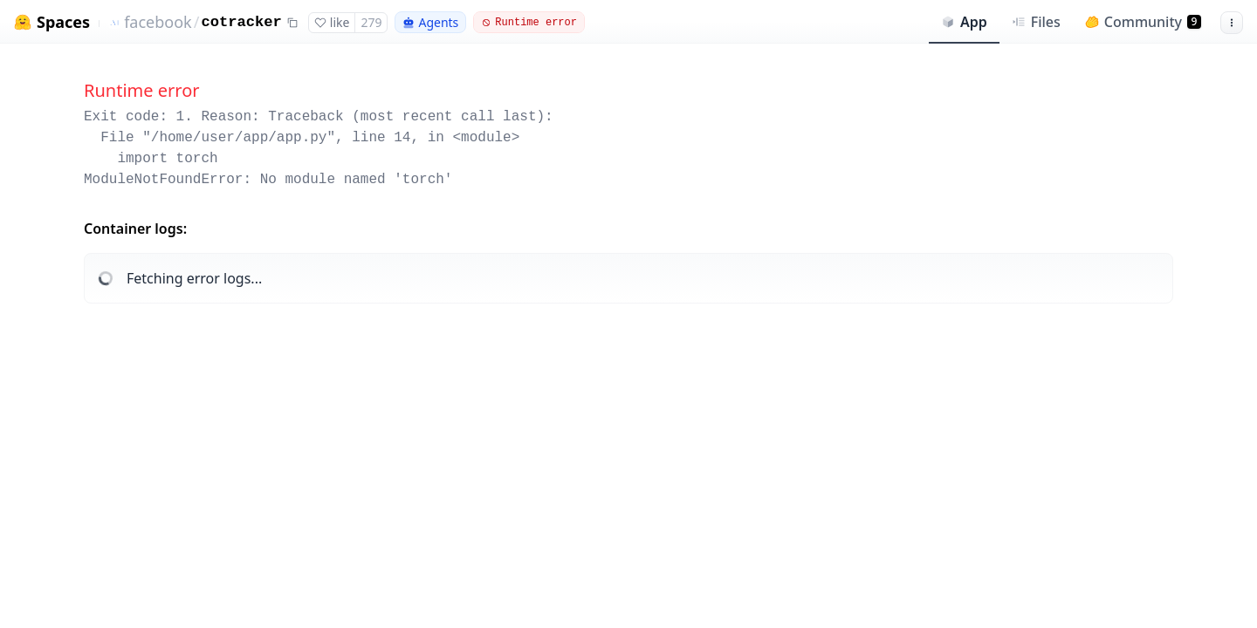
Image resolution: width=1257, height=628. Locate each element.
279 (371, 22)
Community (1143, 21)
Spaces (63, 22)
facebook (158, 21)
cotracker (241, 22)
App (964, 21)
